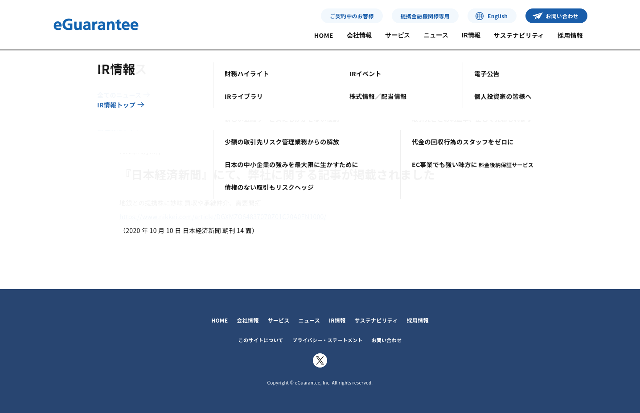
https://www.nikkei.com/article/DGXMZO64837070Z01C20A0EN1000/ (222, 216)
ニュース (435, 35)
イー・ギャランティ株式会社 (96, 24)
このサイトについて (260, 339)
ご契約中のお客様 (351, 16)
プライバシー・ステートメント (327, 339)
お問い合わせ (562, 16)
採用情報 (570, 35)
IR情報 (471, 35)
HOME (323, 35)
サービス (397, 35)
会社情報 (359, 35)
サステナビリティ (519, 35)
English (498, 16)
